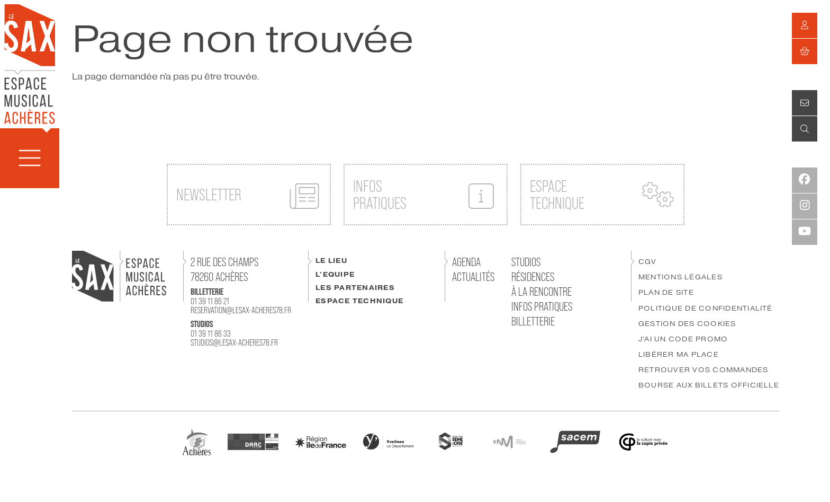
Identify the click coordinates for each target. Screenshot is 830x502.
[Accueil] (29, 63)
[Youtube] (804, 232)
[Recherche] (804, 129)
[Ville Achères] (197, 441)
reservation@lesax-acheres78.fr (241, 310)
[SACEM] (575, 441)
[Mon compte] (804, 25)
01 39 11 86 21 (210, 301)
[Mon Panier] (804, 51)
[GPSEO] (450, 441)
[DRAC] (253, 441)
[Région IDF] (320, 441)
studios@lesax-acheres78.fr (234, 342)
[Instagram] (804, 206)
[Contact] (804, 103)
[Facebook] (804, 180)
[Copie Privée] (643, 441)
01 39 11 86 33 (211, 333)
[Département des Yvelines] (388, 441)
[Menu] (29, 158)
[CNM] (509, 441)
